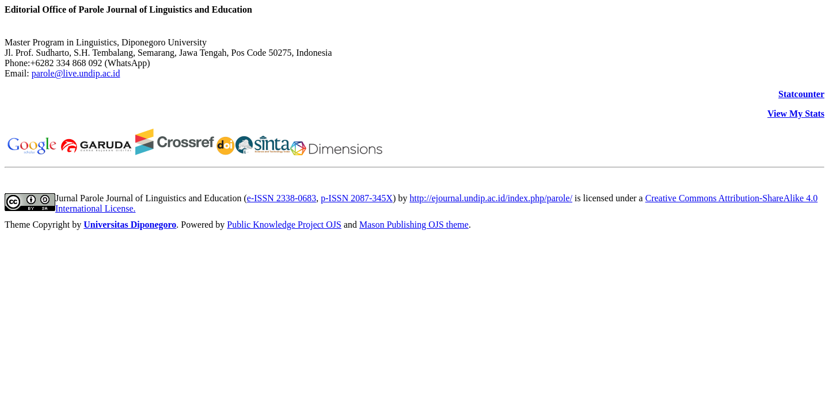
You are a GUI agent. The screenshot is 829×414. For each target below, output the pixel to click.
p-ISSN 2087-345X (357, 198)
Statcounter (801, 94)
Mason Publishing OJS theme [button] (414, 224)
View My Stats (795, 113)
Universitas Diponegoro (129, 224)
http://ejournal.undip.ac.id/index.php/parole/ (490, 198)
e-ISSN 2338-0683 (281, 198)
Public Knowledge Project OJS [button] (284, 224)
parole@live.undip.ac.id (76, 73)
